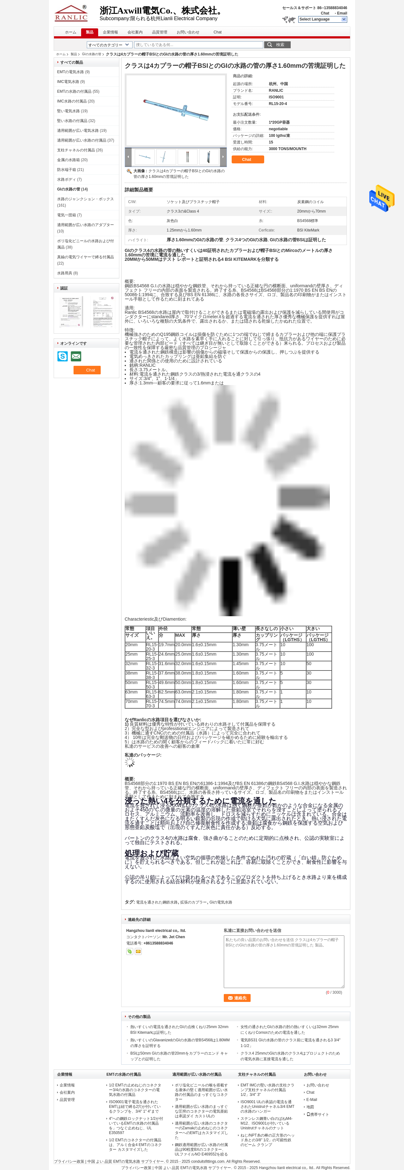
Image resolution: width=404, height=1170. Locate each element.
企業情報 (110, 32)
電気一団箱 (66, 215)
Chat (325, 13)
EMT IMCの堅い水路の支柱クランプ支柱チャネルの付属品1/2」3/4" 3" (267, 1090)
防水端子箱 (66, 169)
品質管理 (159, 32)
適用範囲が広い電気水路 (78, 130)
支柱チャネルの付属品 (76, 150)
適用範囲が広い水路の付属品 (81, 140)
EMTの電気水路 (70, 72)
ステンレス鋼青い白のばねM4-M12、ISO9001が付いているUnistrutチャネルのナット (267, 1123)
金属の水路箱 (68, 160)
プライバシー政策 (69, 1161)
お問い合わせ (188, 32)
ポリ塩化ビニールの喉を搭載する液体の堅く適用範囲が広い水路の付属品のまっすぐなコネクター (201, 1092)
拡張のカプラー (193, 902)
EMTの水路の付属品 (74, 91)
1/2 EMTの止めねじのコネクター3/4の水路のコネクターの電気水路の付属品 (135, 1090)
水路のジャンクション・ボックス (85, 199)
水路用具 (64, 273)
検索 (280, 44)
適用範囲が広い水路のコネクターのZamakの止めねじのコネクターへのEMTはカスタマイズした (201, 1130)
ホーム (70, 32)
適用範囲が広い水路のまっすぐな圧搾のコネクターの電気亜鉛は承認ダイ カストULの (201, 1111)
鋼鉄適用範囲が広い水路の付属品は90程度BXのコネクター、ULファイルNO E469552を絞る (201, 1149)
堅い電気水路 (68, 111)
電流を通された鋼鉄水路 (157, 902)
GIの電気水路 (221, 902)
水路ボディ (66, 179)
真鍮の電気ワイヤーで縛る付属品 (85, 257)
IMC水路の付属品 (72, 101)
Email (342, 13)
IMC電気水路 (68, 81)
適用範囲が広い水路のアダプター (85, 225)
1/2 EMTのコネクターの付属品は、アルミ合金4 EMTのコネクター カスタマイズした (135, 1145)
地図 (310, 1107)
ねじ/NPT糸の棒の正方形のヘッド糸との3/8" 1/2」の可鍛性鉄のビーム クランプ (267, 1140)
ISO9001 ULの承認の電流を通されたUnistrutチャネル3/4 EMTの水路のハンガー (267, 1107)
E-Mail (311, 1099)
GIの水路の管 (91, 54)
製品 (89, 32)
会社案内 (135, 32)
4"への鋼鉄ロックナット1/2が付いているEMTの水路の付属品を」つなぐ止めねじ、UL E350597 (136, 1125)
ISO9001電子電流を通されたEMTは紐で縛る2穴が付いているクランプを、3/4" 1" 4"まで (135, 1107)
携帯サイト (317, 1114)
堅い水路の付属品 (72, 121)
